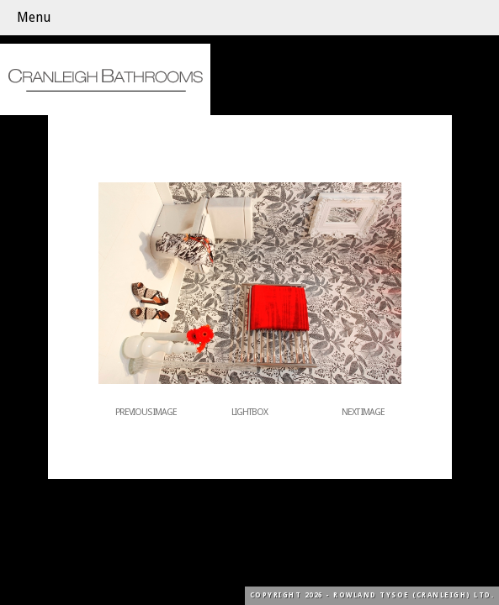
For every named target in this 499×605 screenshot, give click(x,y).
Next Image (363, 412)
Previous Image (146, 412)
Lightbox (249, 412)
